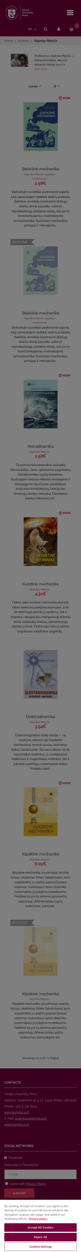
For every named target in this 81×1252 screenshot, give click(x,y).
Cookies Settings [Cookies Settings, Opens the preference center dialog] (40, 1246)
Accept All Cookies (40, 1227)
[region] (40, 1225)
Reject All (40, 1237)
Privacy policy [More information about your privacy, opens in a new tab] (38, 1218)
